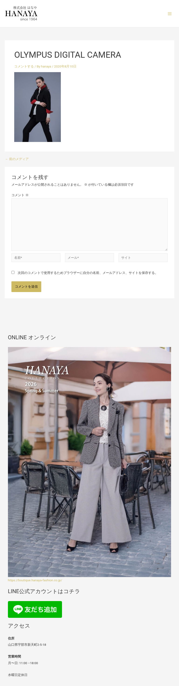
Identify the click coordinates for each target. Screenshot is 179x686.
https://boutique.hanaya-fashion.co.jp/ (35, 580)
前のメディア (17, 159)
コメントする (24, 66)
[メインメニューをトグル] (170, 13)
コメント (19, 195)
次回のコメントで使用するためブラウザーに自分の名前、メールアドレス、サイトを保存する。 (88, 273)
